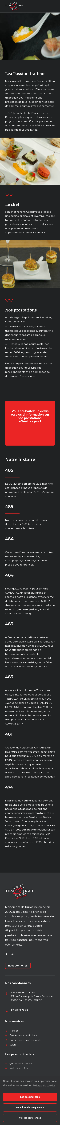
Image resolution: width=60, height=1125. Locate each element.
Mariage (14, 1030)
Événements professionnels (25, 1040)
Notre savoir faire (19, 1068)
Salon (12, 1044)
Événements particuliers (23, 1035)
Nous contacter (18, 966)
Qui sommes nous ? (20, 1063)
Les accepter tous (30, 1097)
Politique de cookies (44, 1085)
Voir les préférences (30, 1118)
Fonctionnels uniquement (30, 1107)
